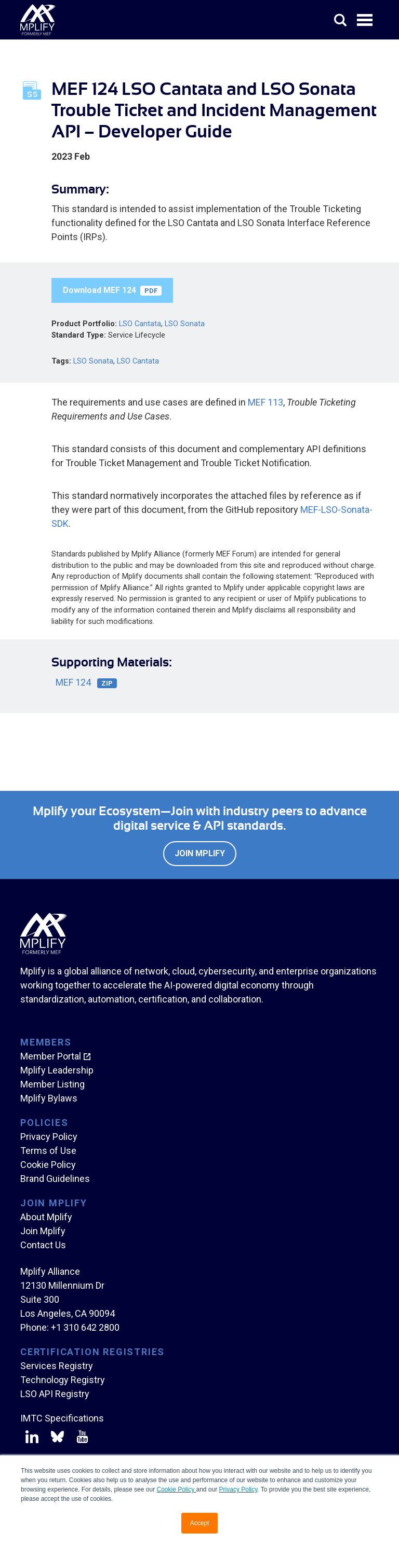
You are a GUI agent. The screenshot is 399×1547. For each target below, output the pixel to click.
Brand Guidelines (55, 1178)
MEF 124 (86, 683)
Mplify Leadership (57, 1070)
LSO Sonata (185, 323)
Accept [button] (199, 1523)
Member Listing (52, 1084)
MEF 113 (265, 402)
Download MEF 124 (112, 290)
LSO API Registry (54, 1393)
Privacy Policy (238, 1489)
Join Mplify (200, 853)
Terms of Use (48, 1150)
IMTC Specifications (62, 1418)
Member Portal (50, 1056)
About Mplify (46, 1216)
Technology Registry (62, 1379)
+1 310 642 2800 (85, 1327)
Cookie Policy (176, 1489)
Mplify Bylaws (48, 1098)
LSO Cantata (140, 323)
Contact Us (43, 1244)
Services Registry (56, 1365)
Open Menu (366, 20)
